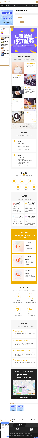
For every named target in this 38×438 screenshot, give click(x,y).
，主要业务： (10, 435)
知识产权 (22, 5)
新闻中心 (32, 5)
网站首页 (7, 5)
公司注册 (11, 5)
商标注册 (31, 435)
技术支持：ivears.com (27, 433)
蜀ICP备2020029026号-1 (21, 433)
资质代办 (18, 5)
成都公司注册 (13, 435)
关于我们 (29, 5)
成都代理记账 (16, 435)
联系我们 (36, 5)
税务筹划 (25, 5)
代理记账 (15, 5)
